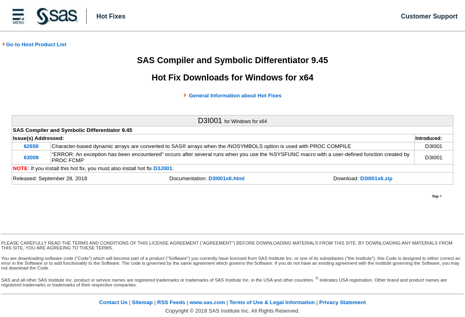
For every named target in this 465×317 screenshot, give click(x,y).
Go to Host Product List (34, 44)
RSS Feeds (171, 302)
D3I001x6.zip (376, 178)
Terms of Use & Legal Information (272, 302)
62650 (31, 146)
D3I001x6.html (226, 178)
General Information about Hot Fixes (235, 96)
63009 (31, 157)
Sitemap (142, 302)
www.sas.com (207, 302)
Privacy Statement (342, 302)
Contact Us (113, 302)
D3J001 (163, 168)
